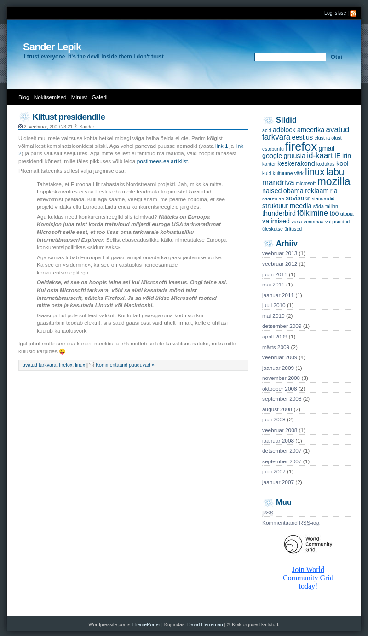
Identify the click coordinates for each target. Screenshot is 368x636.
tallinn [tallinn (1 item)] (331, 206)
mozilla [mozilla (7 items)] (334, 181)
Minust (79, 97)
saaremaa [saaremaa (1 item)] (273, 198)
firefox (65, 365)
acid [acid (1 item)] (266, 130)
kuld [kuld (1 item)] (266, 173)
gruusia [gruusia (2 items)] (294, 155)
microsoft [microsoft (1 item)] (306, 183)
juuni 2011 (275, 274)
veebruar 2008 (279, 430)
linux (80, 365)
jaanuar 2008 (278, 441)
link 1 (221, 146)
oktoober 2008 (279, 388)
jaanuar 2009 (278, 368)
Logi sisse (335, 13)
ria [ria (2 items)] (334, 190)
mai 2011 (273, 284)
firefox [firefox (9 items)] (301, 146)
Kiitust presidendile (68, 117)
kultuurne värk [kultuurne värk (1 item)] (288, 173)
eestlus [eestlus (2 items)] (302, 137)
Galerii (100, 97)
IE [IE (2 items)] (337, 155)
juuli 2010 (274, 305)
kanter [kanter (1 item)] (269, 164)
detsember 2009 (281, 326)
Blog (23, 97)
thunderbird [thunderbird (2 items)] (279, 213)
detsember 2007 (281, 451)
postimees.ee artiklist (162, 161)
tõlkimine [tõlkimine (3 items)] (312, 213)
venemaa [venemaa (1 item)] (314, 221)
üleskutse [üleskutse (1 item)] (272, 229)
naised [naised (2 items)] (272, 190)
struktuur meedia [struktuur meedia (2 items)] (286, 206)
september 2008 (281, 399)
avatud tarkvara (39, 365)
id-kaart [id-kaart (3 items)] (320, 155)
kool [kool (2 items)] (342, 163)
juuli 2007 (274, 471)
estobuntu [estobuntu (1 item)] (273, 149)
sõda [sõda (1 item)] (318, 206)
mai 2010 (273, 316)
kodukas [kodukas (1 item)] (325, 164)
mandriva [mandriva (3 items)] (278, 182)
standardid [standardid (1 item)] (323, 198)
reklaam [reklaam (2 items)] (316, 190)
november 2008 (281, 378)
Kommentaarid (290, 522)
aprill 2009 (275, 336)
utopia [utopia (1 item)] (347, 213)
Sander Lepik (52, 47)
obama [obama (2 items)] (293, 190)
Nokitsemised (50, 97)
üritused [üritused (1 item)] (293, 229)
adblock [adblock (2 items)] (284, 130)
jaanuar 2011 (278, 295)
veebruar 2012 (279, 264)
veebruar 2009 (279, 357)
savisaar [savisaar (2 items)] (298, 198)
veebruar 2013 (279, 253)
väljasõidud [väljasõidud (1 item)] (337, 221)
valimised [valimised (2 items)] (276, 221)
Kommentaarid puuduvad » (125, 365)
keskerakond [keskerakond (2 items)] (296, 163)
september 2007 (281, 461)
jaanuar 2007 (278, 482)
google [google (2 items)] (272, 155)
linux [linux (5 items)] (315, 171)
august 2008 (277, 409)
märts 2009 (275, 347)
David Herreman (205, 624)
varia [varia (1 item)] (296, 221)
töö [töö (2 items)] (334, 213)
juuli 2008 (274, 419)
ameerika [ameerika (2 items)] (310, 130)
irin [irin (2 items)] (346, 155)
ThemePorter (146, 624)
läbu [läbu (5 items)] (335, 171)
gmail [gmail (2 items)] (326, 148)
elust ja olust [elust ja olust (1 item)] (327, 137)
